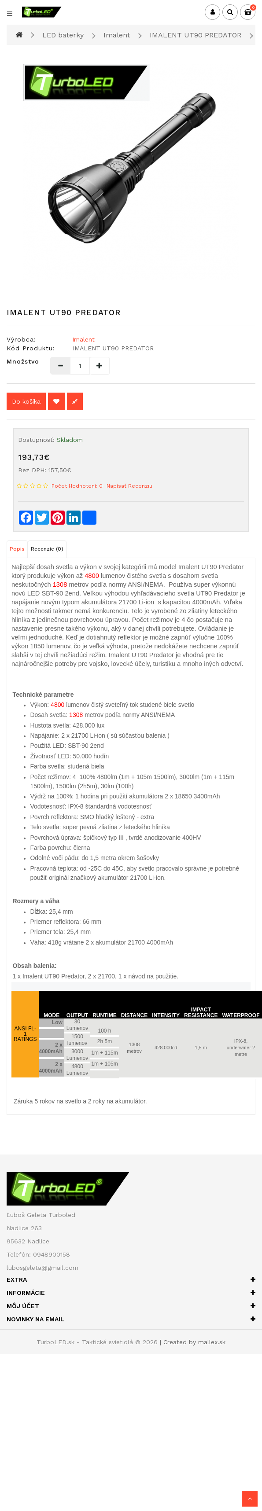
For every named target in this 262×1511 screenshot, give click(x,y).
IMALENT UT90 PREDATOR (195, 35)
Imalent (116, 35)
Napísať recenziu (129, 486)
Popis (17, 549)
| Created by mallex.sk (192, 1342)
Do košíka (26, 401)
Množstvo (22, 361)
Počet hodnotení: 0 (77, 486)
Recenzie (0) (47, 549)
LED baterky (63, 35)
